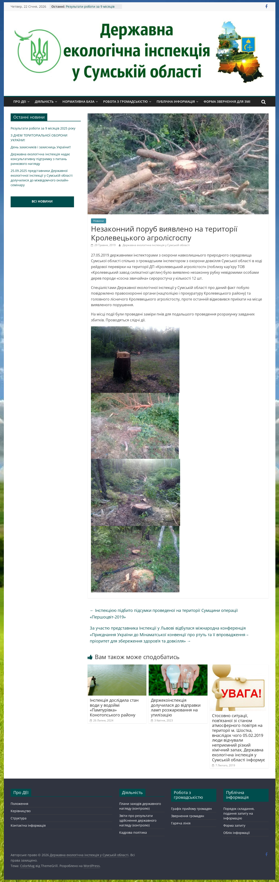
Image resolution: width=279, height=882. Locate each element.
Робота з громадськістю (125, 101)
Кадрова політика (133, 832)
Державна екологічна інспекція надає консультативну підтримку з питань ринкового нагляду (40, 159)
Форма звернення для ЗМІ (227, 101)
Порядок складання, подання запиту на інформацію (239, 813)
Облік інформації (236, 833)
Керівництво (21, 811)
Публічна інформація (176, 101)
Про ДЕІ (19, 101)
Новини (98, 221)
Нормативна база (78, 101)
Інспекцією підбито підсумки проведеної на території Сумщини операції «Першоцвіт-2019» (164, 614)
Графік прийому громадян (191, 808)
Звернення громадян (187, 816)
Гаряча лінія (181, 823)
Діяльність (44, 101)
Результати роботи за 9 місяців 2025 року (43, 128)
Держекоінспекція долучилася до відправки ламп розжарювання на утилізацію (175, 707)
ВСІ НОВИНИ (42, 201)
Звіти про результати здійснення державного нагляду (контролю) (137, 820)
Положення (19, 803)
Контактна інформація (28, 825)
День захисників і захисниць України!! (41, 147)
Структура (18, 818)
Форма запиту (234, 825)
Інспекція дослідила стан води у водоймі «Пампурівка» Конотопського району (114, 707)
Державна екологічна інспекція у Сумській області (156, 245)
